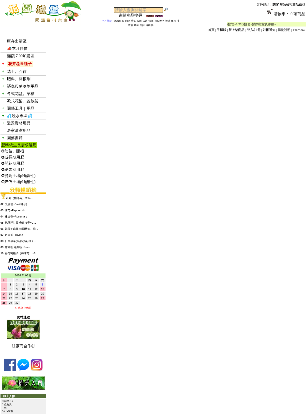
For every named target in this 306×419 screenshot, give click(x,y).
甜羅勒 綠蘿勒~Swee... (18, 247)
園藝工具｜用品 (20, 108)
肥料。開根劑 (19, 79)
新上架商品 (237, 30)
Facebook (299, 30)
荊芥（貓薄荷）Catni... (19, 198)
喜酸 (127, 20)
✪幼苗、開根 (12, 151)
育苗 (145, 20)
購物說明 (284, 30)
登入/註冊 (254, 30)
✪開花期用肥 (12, 163)
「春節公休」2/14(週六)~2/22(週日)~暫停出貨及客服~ (241, 24)
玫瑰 (173, 20)
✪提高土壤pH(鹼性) (18, 176)
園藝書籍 (15, 138)
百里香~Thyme (14, 234)
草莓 (136, 25)
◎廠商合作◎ (23, 346)
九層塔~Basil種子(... (17, 204)
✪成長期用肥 (12, 157)
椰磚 (167, 20)
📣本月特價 (17, 48)
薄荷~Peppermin (15, 210)
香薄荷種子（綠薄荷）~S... (21, 253)
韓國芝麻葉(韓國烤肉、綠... (21, 228)
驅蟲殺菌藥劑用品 (22, 86)
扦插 (142, 25)
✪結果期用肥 (12, 169)
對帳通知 (269, 30)
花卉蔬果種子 (20, 64)
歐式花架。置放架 (22, 101)
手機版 (221, 30)
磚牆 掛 (150, 25)
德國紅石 (119, 20)
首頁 (211, 30)
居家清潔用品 (19, 130)
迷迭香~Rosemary (16, 216)
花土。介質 (17, 71)
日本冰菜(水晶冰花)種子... (20, 241)
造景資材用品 (19, 123)
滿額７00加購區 (20, 56)
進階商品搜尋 (132, 15)
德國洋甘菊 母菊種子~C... (20, 222)
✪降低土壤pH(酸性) (18, 182)
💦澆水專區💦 (19, 116)
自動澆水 (159, 20)
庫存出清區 (17, 41)
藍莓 (133, 20)
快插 (151, 20)
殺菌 (139, 20)
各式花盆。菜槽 (20, 94)
